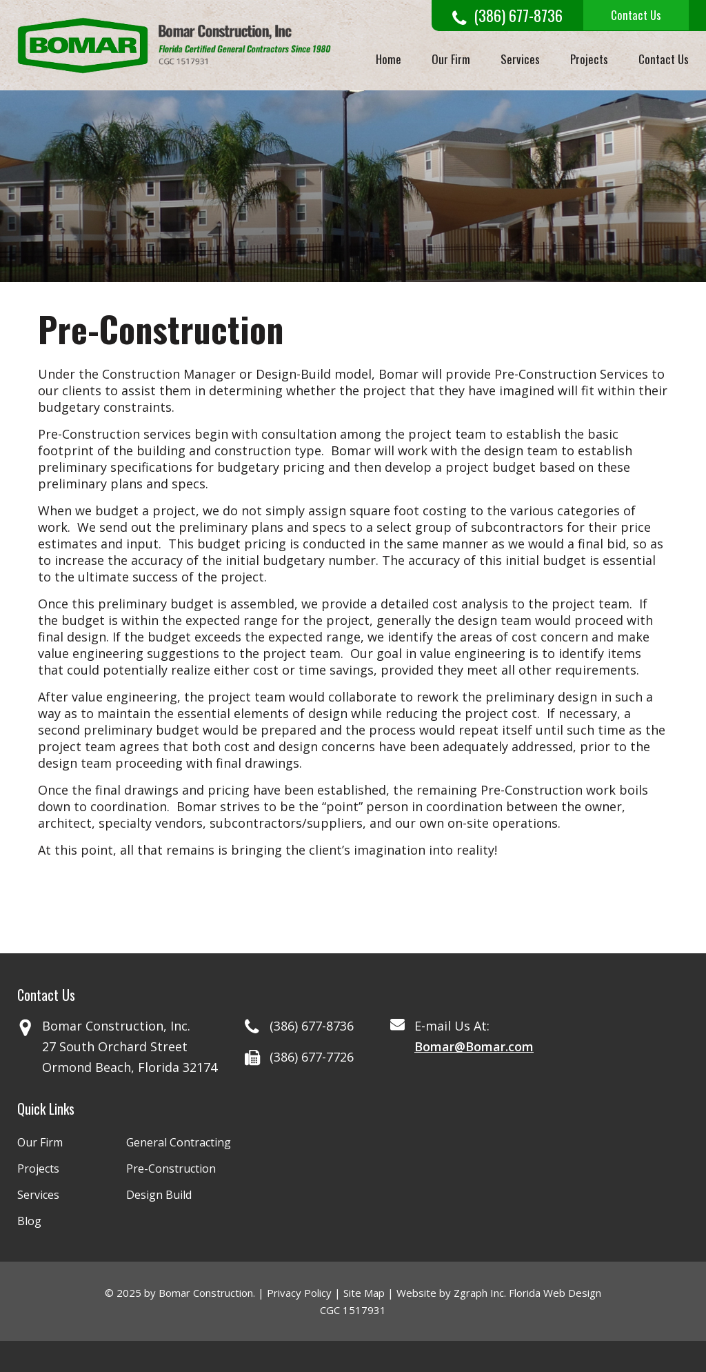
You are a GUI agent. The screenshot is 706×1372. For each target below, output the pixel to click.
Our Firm (451, 59)
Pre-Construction (171, 1168)
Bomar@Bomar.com (474, 1046)
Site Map (364, 1293)
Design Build (159, 1194)
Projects (589, 59)
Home (388, 59)
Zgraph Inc (479, 1293)
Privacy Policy (299, 1293)
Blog (29, 1221)
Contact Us (636, 14)
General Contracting (178, 1142)
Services (520, 59)
